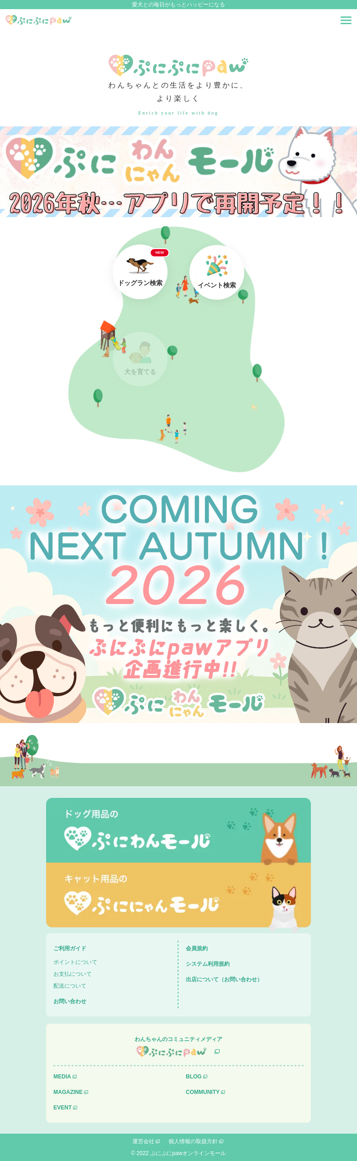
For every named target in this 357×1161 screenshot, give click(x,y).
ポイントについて (75, 962)
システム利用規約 (208, 964)
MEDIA (62, 1076)
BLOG (194, 1076)
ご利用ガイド (69, 948)
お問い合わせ (69, 1001)
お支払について (72, 974)
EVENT (62, 1107)
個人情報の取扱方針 (193, 1141)
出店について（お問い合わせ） (224, 979)
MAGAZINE (68, 1092)
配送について (69, 986)
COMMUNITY (203, 1092)
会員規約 (197, 948)
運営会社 (143, 1141)
